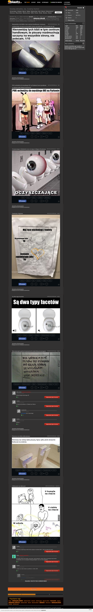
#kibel (21, 69)
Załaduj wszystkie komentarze (36, 581)
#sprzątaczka (17, 384)
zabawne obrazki (27, 600)
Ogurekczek (73, 48)
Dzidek (66, 46)
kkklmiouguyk (68, 47)
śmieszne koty (56, 602)
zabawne (58, 600)
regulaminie (43, 610)
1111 (73, 47)
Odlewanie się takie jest (19, 486)
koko (67, 29)
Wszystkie (82, 40)
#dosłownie (47, 197)
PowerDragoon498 (79, 47)
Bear (67, 31)
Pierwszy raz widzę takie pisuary (21, 436)
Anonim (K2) (23, 409)
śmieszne (33, 600)
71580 (77, 12)
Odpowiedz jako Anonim (52, 397)
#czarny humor (38, 470)
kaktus (67, 33)
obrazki (31, 16)
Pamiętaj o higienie (17, 213)
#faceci (19, 335)
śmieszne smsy (16, 604)
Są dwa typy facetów (18, 296)
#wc (21, 133)
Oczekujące (45, 2)
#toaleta (27, 133)
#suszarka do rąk (47, 470)
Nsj (69, 48)
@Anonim (23, 413)
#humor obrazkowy (41, 538)
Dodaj (38, 2)
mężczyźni (53, 600)
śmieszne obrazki (39, 18)
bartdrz (66, 48)
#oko (23, 197)
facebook (10, 604)
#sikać (44, 280)
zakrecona (69, 38)
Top (27, 2)
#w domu (33, 538)
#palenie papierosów (42, 384)
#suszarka (32, 69)
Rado (67, 34)
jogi (75, 46)
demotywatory (12, 18)
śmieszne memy (17, 600)
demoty (42, 602)
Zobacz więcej (71, 20)
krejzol (67, 28)
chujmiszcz (57, 485)
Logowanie (67, 2)
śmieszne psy (48, 602)
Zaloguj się (14, 79)
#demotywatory (25, 538)
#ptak (24, 470)
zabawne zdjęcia (14, 602)
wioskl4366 (71, 46)
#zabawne (30, 470)
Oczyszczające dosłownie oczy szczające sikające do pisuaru (29, 149)
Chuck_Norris (69, 37)
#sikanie (44, 69)
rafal (67, 32)
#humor (28, 280)
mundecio (79, 46)
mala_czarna (69, 36)
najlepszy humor (24, 602)
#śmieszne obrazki (45, 335)
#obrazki (18, 470)
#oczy (28, 197)
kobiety (9, 600)
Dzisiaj (77, 40)
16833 (77, 10)
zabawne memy (39, 600)
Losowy (33, 2)
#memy (22, 280)
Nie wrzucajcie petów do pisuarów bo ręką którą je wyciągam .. (29, 351)
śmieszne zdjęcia (52, 16)
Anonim (67, 27)
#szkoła (49, 538)
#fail (26, 69)
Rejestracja (67, 4)
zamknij (90, 609)
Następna (33, 589)
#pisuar (38, 69)
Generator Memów (56, 2)
